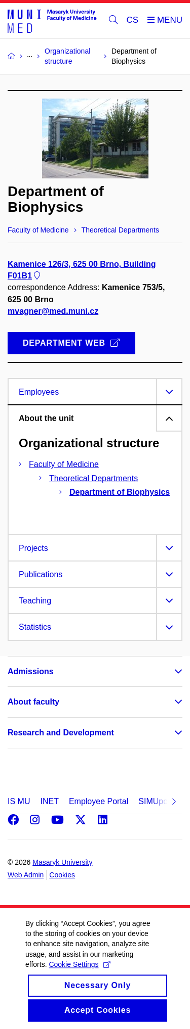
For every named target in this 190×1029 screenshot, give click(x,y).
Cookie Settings (79, 980)
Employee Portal (98, 801)
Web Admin (26, 875)
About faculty (33, 701)
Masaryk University (62, 862)
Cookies (62, 875)
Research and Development (61, 732)
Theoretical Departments (93, 478)
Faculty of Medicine (64, 464)
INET (49, 801)
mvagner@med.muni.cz (53, 310)
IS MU (19, 801)
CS (133, 20)
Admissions (31, 671)
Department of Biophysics (119, 492)
